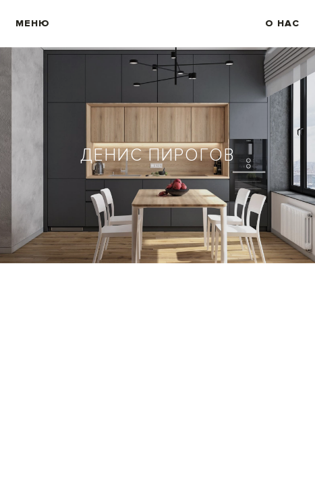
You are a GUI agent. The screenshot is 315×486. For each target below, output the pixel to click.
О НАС (282, 23)
